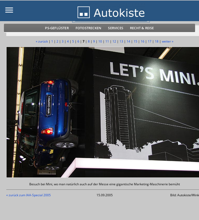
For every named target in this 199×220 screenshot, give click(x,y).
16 (142, 41)
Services (115, 28)
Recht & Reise (142, 28)
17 (149, 41)
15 (135, 41)
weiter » (167, 41)
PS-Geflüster (57, 28)
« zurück (42, 41)
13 (121, 41)
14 (128, 41)
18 (156, 41)
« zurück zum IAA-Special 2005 (28, 195)
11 (107, 41)
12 (114, 41)
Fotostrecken (88, 28)
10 (100, 41)
